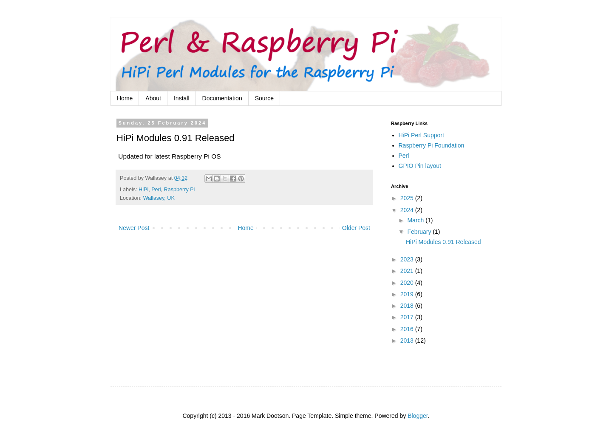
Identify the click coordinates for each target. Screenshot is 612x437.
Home (125, 98)
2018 (407, 305)
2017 (407, 317)
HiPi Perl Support (421, 135)
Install (182, 98)
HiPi (143, 190)
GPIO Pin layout (420, 165)
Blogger (418, 415)
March (416, 220)
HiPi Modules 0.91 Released (443, 241)
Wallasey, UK (159, 198)
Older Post (356, 227)
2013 (407, 340)
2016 (407, 329)
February (420, 231)
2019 (407, 294)
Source (264, 98)
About (153, 98)
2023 (407, 259)
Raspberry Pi (179, 190)
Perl (156, 190)
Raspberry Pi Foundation (432, 145)
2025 (407, 198)
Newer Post (134, 227)
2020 (407, 282)
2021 (407, 270)
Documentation (222, 98)
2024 (407, 210)
